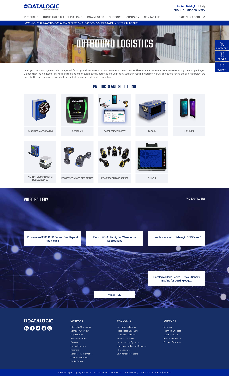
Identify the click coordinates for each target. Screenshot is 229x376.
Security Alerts (170, 334)
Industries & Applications (62, 17)
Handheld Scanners (126, 334)
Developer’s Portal (172, 338)
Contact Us (152, 17)
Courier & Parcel (105, 23)
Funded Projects (78, 346)
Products (31, 17)
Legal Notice (116, 372)
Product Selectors (172, 342)
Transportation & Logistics (78, 23)
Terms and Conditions (150, 372)
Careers (74, 342)
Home (27, 23)
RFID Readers (123, 349)
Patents (168, 372)
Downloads (95, 17)
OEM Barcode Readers (127, 353)
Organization (76, 334)
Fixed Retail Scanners (127, 330)
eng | (189, 10)
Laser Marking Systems (128, 342)
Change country (194, 10)
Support (115, 17)
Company (132, 17)
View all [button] (114, 294)
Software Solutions (126, 326)
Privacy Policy (131, 372)
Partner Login (189, 17)
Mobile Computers (125, 338)
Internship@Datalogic (80, 326)
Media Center (76, 361)
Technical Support (172, 330)
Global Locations (78, 338)
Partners (74, 349)
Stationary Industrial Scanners (131, 346)
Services (167, 326)
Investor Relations (79, 357)
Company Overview (79, 330)
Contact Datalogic (187, 6)
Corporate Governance (81, 353)
